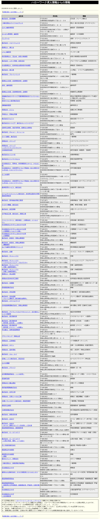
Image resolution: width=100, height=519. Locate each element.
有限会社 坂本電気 (8, 350)
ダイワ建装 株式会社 (9, 136)
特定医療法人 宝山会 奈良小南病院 (14, 56)
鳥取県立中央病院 (8, 450)
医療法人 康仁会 (8, 47)
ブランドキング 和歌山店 (11, 336)
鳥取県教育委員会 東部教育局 (12, 428)
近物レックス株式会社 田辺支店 (13, 358)
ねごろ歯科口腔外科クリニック (12, 247)
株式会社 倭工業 (8, 70)
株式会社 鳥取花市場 (9, 414)
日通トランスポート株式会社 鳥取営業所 (16, 401)
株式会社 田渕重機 (8, 18)
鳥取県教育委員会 (8, 478)
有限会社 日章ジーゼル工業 (11, 396)
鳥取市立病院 (6, 405)
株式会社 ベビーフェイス (11, 43)
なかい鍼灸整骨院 (8, 27)
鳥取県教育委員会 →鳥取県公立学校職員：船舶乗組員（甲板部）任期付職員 (20, 485)
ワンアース (5, 38)
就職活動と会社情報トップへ (13, 12)
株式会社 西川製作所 (9, 316)
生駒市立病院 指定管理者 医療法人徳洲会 (17, 127)
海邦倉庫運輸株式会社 (9, 387)
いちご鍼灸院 (6, 52)
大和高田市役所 (7, 150)
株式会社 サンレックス (10, 256)
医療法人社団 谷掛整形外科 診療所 (14, 81)
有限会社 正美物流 (8, 341)
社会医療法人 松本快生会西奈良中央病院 (16, 65)
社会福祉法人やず (8, 468)
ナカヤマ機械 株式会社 (10, 205)
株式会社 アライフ (8, 367)
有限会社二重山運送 (8, 383)
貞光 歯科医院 (7, 85)
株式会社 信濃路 (8, 283)
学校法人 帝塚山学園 (9, 114)
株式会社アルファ (8, 119)
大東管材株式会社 (8, 410)
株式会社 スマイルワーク (11, 301)
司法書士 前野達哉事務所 (11, 330)
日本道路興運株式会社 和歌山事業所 (14, 305)
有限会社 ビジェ (8, 110)
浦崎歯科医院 (6, 105)
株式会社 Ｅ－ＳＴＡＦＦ (11, 432)
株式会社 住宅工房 (8, 392)
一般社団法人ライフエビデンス (12, 23)
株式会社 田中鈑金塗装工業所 (12, 200)
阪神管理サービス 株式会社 (11, 187)
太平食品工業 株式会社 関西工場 (14, 214)
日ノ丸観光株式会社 (8, 445)
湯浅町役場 (5, 378)
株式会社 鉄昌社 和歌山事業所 (13, 238)
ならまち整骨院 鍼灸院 (10, 34)
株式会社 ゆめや (8, 419)
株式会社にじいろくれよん (11, 159)
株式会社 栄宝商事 (8, 209)
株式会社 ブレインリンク (11, 74)
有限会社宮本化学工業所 (10, 278)
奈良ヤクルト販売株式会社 (11, 101)
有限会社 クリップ (8, 141)
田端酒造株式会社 (8, 287)
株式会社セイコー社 (8, 154)
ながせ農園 (5, 363)
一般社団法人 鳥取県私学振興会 (13, 463)
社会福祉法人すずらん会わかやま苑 (14, 224)
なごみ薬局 (5, 174)
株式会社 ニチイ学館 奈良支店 (13, 61)
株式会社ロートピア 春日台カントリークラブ (17, 123)
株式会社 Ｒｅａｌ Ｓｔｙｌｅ (13, 132)
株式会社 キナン (8, 345)
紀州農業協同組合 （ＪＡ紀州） (13, 374)
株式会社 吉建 (7, 251)
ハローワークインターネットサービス (28, 500)
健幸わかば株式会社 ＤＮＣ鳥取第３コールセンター (20, 472)
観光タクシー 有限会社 (10, 459)
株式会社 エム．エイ (9, 354)
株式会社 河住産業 (8, 292)
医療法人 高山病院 (8, 274)
